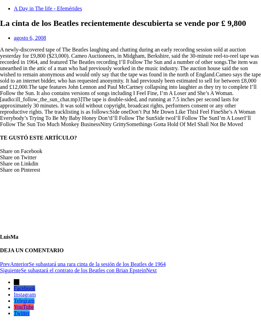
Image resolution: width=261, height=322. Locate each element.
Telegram (24, 301)
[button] (130, 151)
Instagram (25, 294)
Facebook (24, 288)
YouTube (24, 307)
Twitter (22, 313)
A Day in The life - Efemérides (48, 8)
